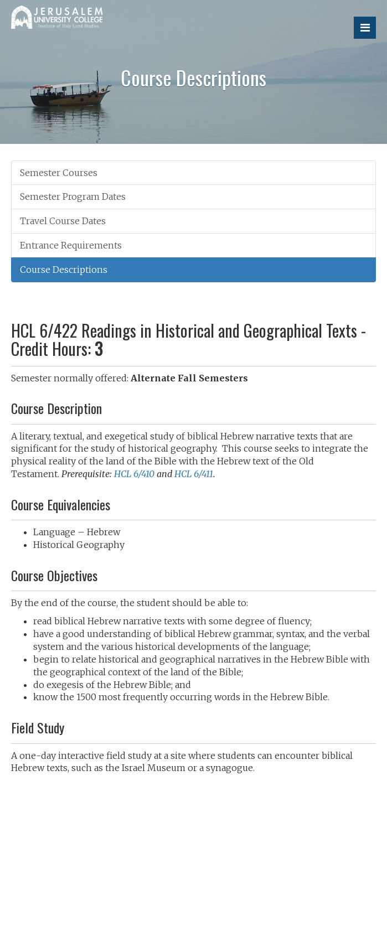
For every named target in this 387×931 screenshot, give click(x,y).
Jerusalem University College (80, 23)
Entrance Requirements (71, 245)
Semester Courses (58, 172)
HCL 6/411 (193, 473)
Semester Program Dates (73, 196)
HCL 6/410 (134, 473)
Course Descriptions (63, 269)
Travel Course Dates (63, 220)
